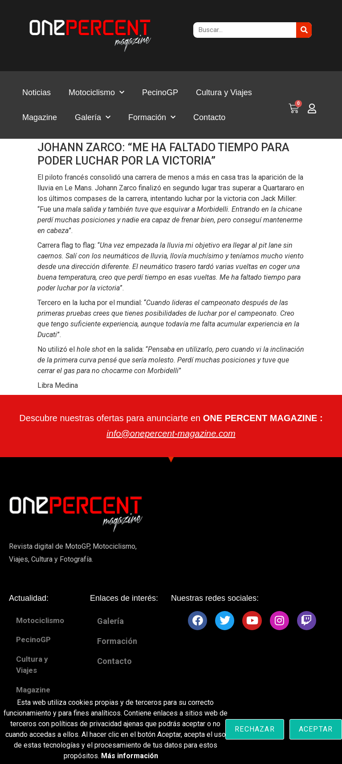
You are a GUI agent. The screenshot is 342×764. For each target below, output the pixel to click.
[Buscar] (304, 30)
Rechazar (255, 729)
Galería (92, 117)
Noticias (36, 92)
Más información (129, 756)
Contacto (209, 117)
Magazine (39, 117)
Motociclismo (96, 92)
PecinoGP (160, 92)
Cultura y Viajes (224, 92)
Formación (151, 117)
